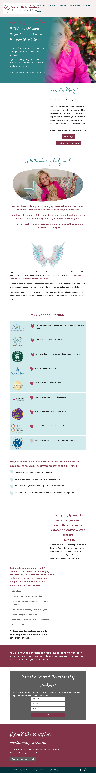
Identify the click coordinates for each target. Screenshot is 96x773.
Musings (86, 5)
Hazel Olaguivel (56, 770)
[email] (48, 709)
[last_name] (48, 704)
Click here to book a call (22, 759)
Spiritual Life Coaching (57, 5)
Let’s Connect (35, 11)
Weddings (41, 5)
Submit (48, 714)
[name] (48, 699)
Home (32, 5)
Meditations (75, 5)
